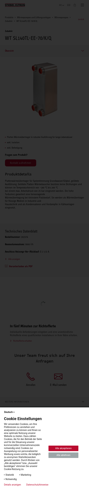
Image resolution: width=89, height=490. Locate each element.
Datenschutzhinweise (37, 484)
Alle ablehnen (63, 455)
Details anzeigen (12, 484)
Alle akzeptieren (63, 448)
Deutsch (9, 412)
